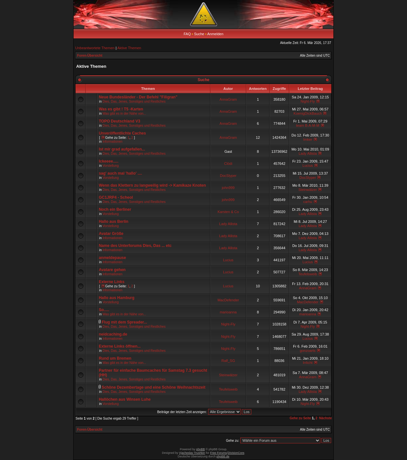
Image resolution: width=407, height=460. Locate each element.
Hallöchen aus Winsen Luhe (124, 399)
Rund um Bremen (115, 358)
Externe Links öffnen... (120, 346)
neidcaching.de (113, 334)
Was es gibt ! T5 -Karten (121, 109)
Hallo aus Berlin (113, 221)
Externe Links (111, 282)
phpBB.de (223, 456)
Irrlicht (308, 363)
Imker (307, 139)
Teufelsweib (307, 274)
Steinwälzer (308, 190)
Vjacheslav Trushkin (192, 452)
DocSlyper (228, 176)
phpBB (200, 449)
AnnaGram (228, 99)
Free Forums (218, 452)
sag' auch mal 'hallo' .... (120, 173)
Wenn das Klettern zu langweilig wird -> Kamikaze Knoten (152, 185)
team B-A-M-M (307, 125)
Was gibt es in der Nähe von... (124, 113)
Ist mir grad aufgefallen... (122, 149)
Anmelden (215, 34)
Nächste (325, 418)
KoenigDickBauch (308, 113)
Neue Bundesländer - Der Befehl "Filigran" (138, 97)
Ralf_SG (228, 361)
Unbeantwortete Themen (95, 48)
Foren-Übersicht (89, 55)
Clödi (228, 163)
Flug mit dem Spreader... (124, 322)
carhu (307, 202)
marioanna (228, 312)
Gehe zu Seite (300, 418)
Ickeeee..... (108, 161)
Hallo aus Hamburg (116, 297)
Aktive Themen (129, 48)
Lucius (307, 165)
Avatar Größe (111, 233)
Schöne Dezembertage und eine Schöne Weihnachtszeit (153, 387)
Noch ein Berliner (115, 209)
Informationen (112, 141)
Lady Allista (308, 153)
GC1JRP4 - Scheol (116, 197)
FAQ (187, 34)
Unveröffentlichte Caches (122, 133)
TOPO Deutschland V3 (119, 121)
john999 (228, 188)
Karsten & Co (228, 212)
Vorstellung (111, 165)
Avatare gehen (112, 269)
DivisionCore (236, 452)
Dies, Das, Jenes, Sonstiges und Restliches (134, 101)
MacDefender (228, 300)
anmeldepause (112, 257)
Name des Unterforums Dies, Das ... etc (135, 245)
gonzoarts (308, 350)
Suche (199, 34)
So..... (104, 310)
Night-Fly (308, 101)
